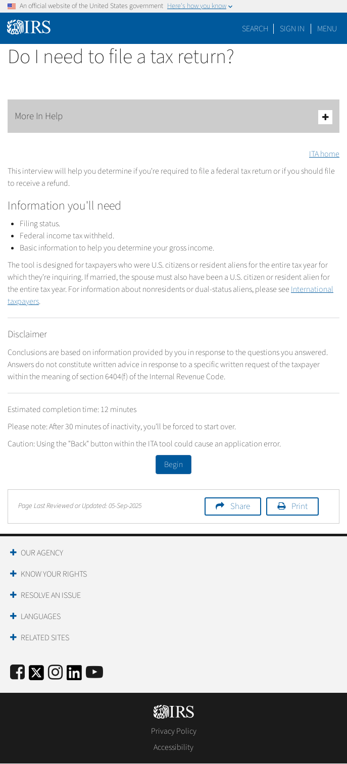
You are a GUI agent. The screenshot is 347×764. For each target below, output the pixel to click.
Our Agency (42, 552)
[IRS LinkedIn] (74, 676)
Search (255, 29)
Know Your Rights (54, 574)
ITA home (324, 154)
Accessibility (173, 747)
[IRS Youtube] (94, 672)
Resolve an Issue (51, 595)
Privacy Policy (173, 731)
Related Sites (45, 637)
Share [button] (240, 506)
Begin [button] (173, 464)
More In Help (173, 117)
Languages (41, 616)
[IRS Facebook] (17, 672)
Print (299, 506)
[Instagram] (55, 672)
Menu (327, 29)
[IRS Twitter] (36, 676)
